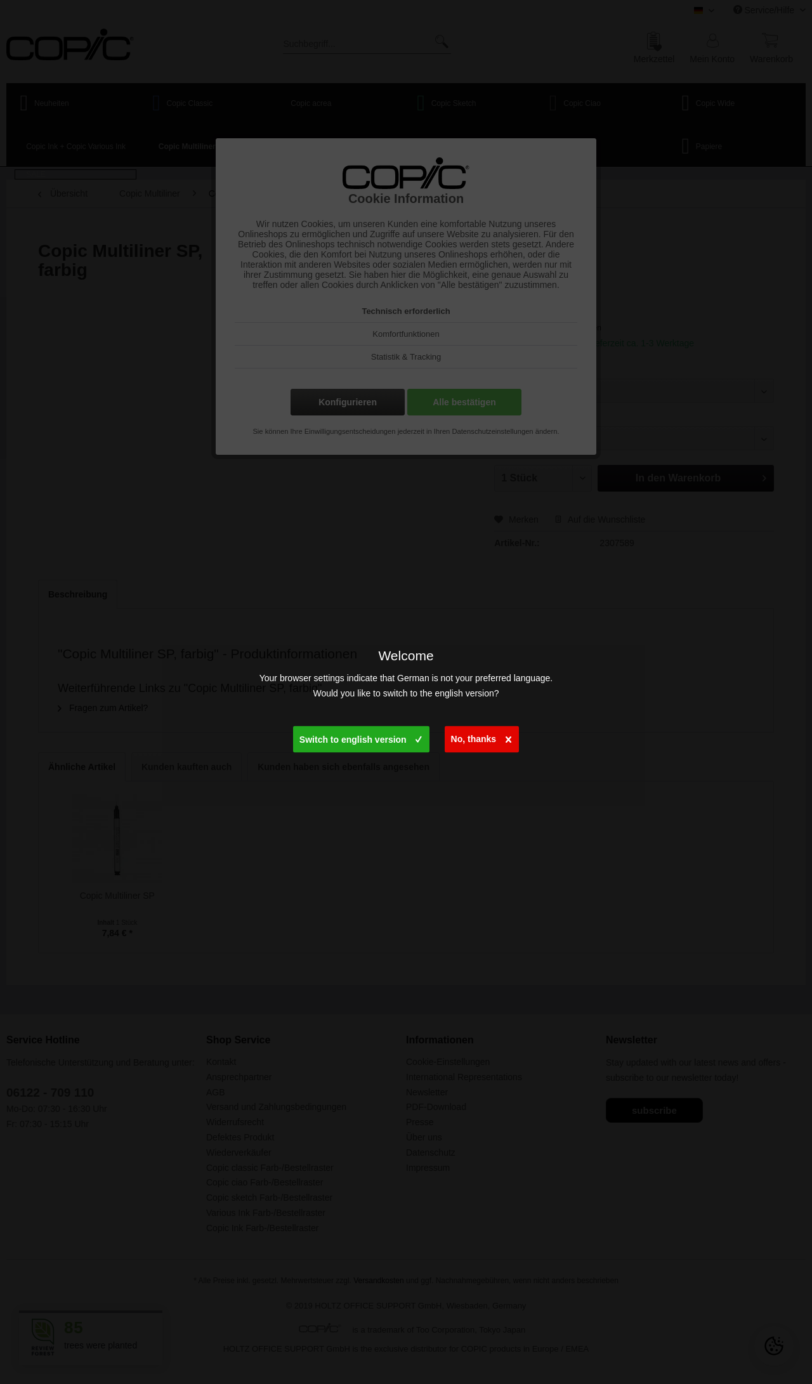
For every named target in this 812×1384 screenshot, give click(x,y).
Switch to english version (360, 737)
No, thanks (481, 736)
